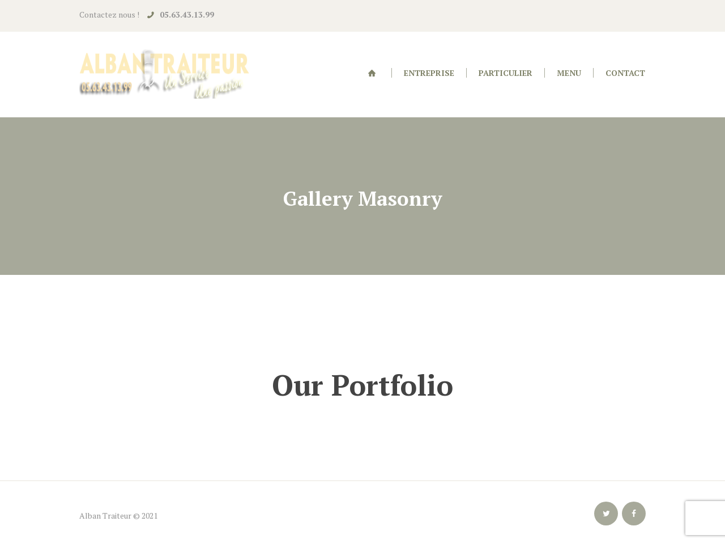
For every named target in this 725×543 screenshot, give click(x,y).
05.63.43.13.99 (187, 14)
